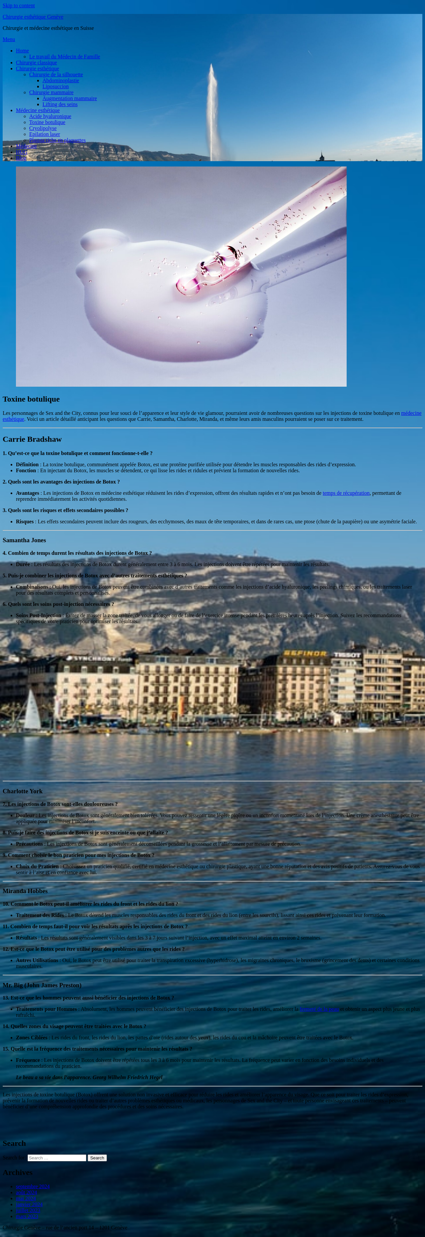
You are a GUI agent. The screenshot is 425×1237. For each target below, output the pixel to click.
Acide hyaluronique (50, 116)
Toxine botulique (47, 122)
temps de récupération (346, 493)
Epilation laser (44, 134)
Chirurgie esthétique (37, 68)
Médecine (26, 146)
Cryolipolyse (43, 128)
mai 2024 (26, 1198)
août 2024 (26, 1192)
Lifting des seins (60, 104)
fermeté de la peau (319, 1009)
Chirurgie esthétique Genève (33, 17)
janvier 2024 (29, 1204)
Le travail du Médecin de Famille (64, 56)
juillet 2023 (28, 1210)
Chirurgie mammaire (51, 92)
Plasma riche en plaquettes (57, 140)
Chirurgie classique (36, 62)
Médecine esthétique (38, 110)
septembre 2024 (33, 1186)
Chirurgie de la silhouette (56, 74)
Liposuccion (55, 86)
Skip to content (19, 5)
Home (22, 50)
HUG (22, 152)
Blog (21, 158)
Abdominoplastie (60, 80)
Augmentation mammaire (69, 98)
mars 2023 (27, 1216)
